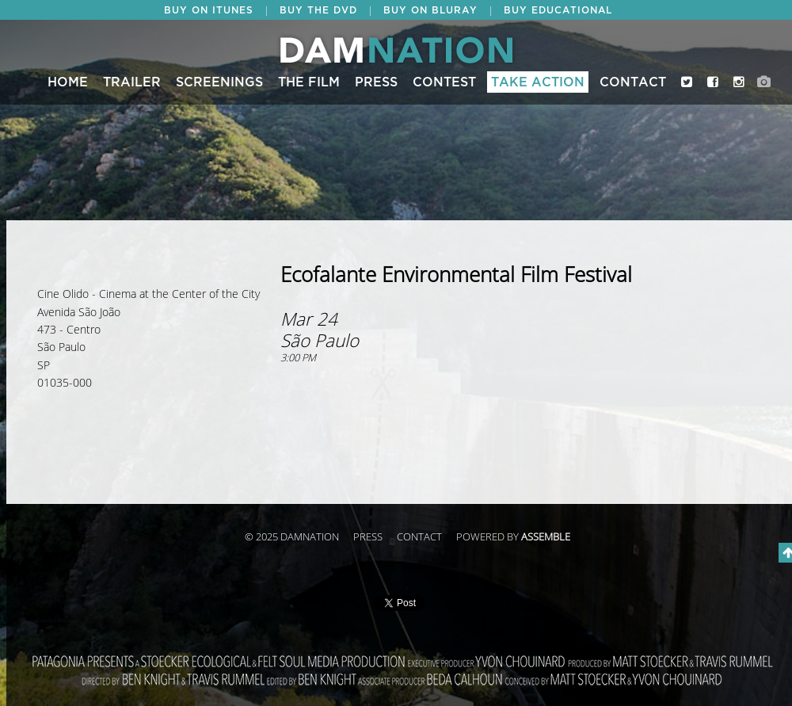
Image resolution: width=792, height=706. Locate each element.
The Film (309, 82)
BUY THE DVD (318, 10)
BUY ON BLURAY (430, 10)
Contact (633, 82)
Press (376, 82)
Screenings (219, 82)
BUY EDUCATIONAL (558, 10)
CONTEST (444, 82)
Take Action (537, 82)
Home (68, 82)
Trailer (132, 82)
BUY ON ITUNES (208, 10)
